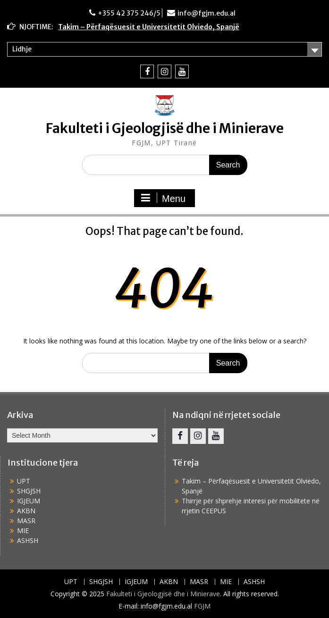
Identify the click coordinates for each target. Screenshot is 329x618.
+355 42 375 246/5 (129, 13)
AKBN (26, 510)
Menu (163, 198)
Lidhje (22, 49)
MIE (23, 530)
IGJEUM (28, 500)
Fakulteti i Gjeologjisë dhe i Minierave (165, 128)
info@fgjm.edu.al (206, 13)
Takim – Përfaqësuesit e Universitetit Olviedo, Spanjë (148, 27)
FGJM (202, 605)
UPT (23, 480)
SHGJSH (29, 490)
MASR (26, 520)
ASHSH (27, 540)
